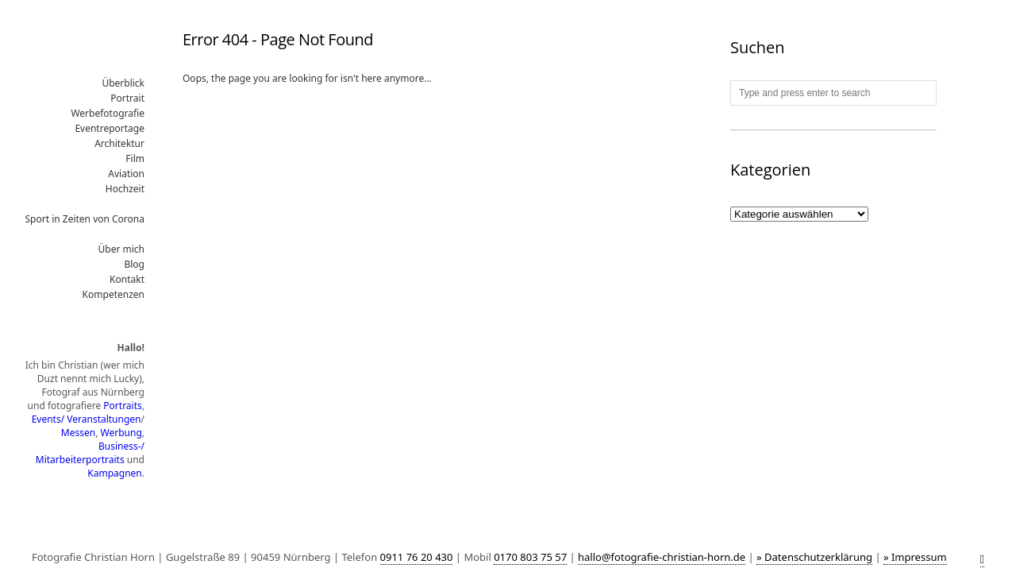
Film (134, 158)
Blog (134, 264)
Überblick (123, 83)
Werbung (121, 432)
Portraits (122, 405)
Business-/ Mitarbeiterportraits (90, 452)
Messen (78, 432)
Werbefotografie (107, 113)
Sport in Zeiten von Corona (85, 219)
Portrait (127, 98)
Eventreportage (109, 128)
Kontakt (127, 279)
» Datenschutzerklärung (814, 557)
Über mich (121, 249)
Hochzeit (125, 188)
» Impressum (915, 557)
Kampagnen (114, 473)
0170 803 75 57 (530, 557)
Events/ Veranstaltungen (86, 419)
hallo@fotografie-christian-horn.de (661, 557)
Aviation (126, 173)
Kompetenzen (113, 294)
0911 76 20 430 (416, 557)
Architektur (119, 143)
